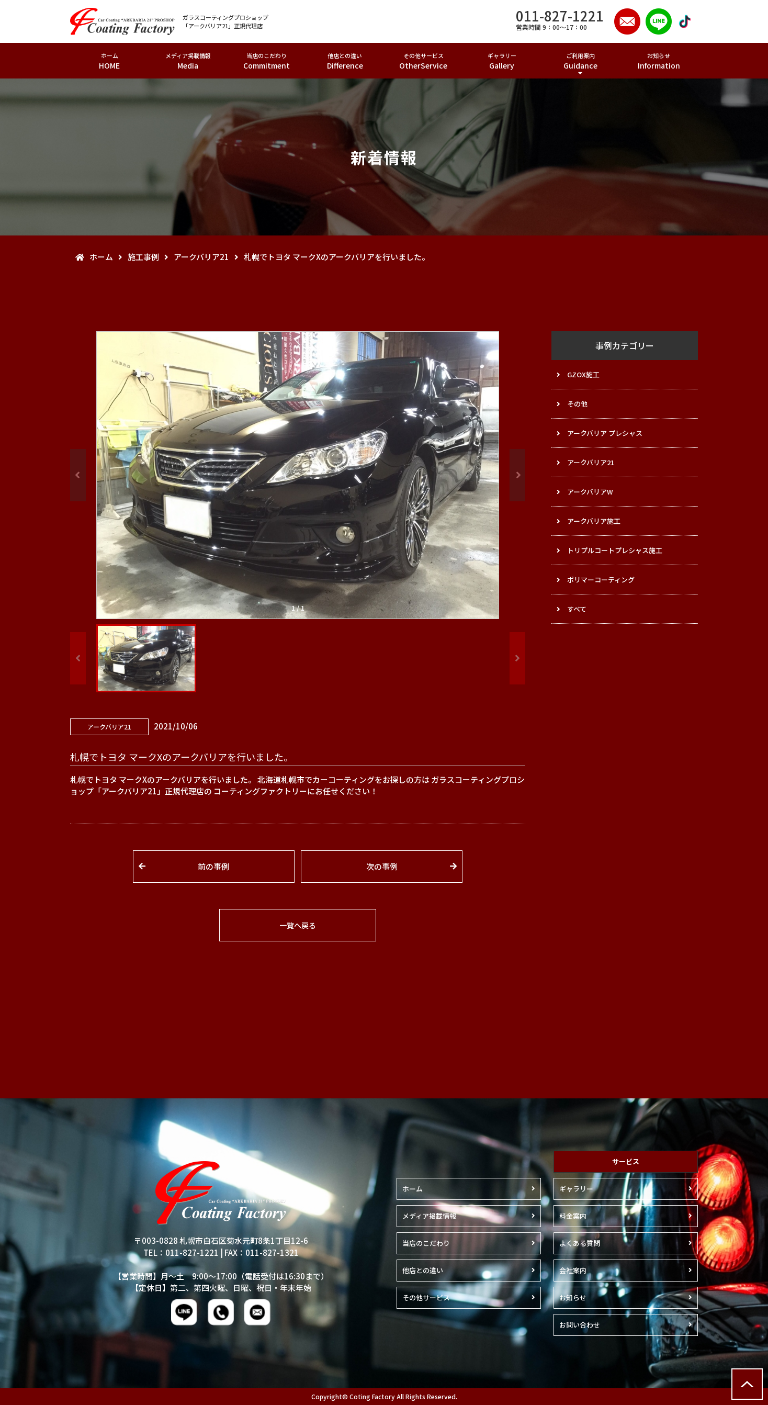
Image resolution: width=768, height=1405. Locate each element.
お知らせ (658, 61)
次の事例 (382, 866)
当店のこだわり (266, 61)
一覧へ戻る (297, 925)
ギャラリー (501, 61)
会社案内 (572, 1270)
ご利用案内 (580, 61)
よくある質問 (579, 1243)
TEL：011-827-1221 (181, 1252)
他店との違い (345, 61)
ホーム (109, 61)
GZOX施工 (583, 374)
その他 (577, 404)
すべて (576, 609)
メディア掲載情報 (188, 61)
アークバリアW (590, 492)
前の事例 (213, 866)
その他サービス (423, 61)
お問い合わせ (579, 1325)
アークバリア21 (590, 462)
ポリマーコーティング (601, 580)
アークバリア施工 (593, 521)
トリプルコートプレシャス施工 (614, 550)
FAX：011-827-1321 (261, 1252)
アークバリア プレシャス (604, 433)
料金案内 (572, 1216)
